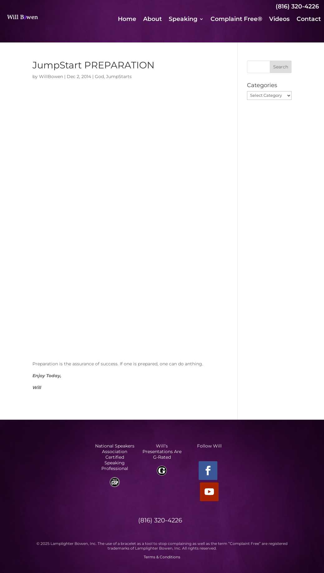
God (99, 76)
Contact (309, 19)
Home (127, 19)
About (152, 19)
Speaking (183, 19)
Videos (279, 19)
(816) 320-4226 (297, 6)
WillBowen (51, 76)
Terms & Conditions (162, 557)
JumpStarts (119, 76)
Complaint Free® (236, 19)
